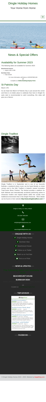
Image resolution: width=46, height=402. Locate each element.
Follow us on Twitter (25, 250)
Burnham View (24, 242)
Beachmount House (24, 246)
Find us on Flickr (24, 258)
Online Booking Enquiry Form (26, 80)
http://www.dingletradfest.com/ (32, 199)
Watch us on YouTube (24, 254)
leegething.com (39, 377)
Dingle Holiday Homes (24, 238)
